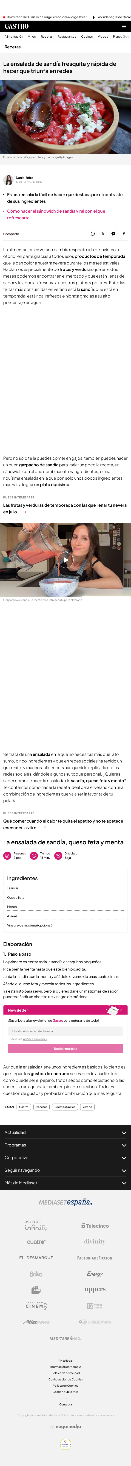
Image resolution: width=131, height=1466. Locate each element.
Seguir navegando (65, 1170)
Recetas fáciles (64, 1107)
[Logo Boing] (36, 1274)
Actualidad (65, 1132)
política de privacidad (35, 1039)
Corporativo (65, 1157)
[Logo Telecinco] (95, 1226)
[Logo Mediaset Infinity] (36, 1226)
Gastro (23, 1107)
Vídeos (103, 36)
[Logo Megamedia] (68, 1427)
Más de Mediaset (65, 1182)
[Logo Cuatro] (36, 1242)
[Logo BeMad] (36, 1290)
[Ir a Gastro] (16, 26)
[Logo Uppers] (95, 1290)
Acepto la (29, 1039)
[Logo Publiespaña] (95, 1322)
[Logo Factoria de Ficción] (94, 1258)
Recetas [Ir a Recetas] (13, 46)
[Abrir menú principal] (124, 26)
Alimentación (14, 36)
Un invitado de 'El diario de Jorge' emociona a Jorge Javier (46, 17)
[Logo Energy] (95, 1274)
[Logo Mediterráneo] (65, 1338)
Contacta (65, 1404)
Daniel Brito (24, 177)
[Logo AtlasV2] (36, 1322)
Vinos (32, 36)
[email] (65, 1031)
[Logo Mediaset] (65, 1204)
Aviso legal (66, 1360)
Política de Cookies (65, 1385)
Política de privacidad (65, 1373)
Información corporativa (66, 1367)
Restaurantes (67, 36)
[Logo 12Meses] (95, 1306)
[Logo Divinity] (94, 1242)
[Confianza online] (65, 1448)
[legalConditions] (9, 1039)
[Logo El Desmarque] (36, 1257)
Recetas (47, 36)
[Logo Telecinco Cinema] (36, 1306)
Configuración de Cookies (65, 1379)
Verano (87, 1107)
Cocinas (87, 36)
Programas (65, 1145)
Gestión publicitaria (66, 1392)
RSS (65, 1398)
